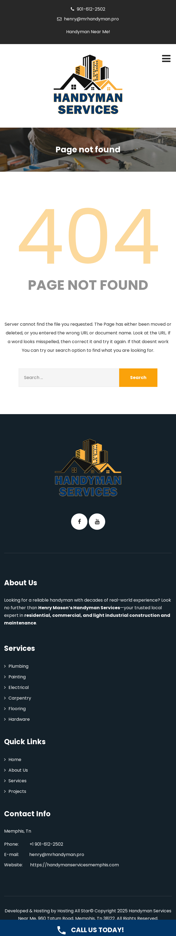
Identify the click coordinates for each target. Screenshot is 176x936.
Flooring (17, 709)
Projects (17, 791)
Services (17, 781)
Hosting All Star (73, 911)
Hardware (19, 719)
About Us (18, 770)
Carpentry (19, 698)
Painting (17, 677)
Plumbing (18, 666)
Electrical (18, 687)
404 (88, 237)
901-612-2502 (91, 9)
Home (14, 759)
